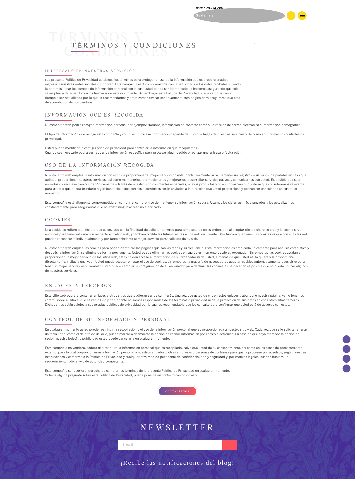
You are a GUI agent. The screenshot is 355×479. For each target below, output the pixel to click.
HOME (247, 43)
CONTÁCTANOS (178, 391)
